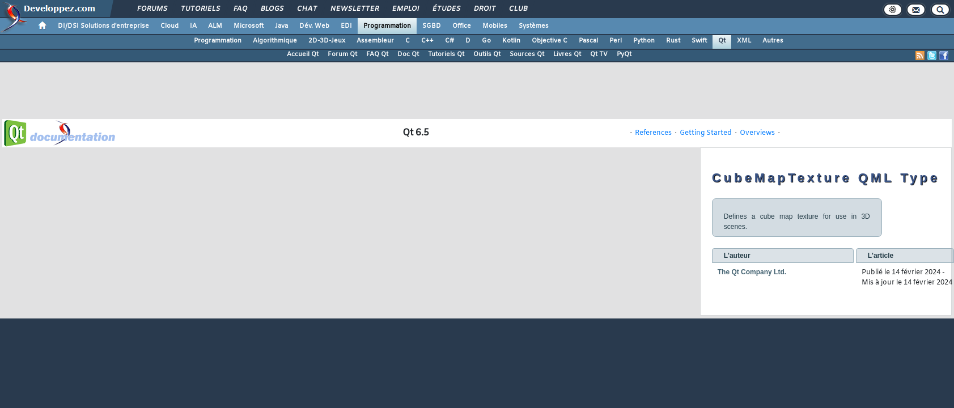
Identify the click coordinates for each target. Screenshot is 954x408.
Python (644, 41)
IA (193, 26)
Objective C (549, 41)
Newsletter (354, 9)
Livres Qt (567, 54)
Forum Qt (342, 54)
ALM (215, 26)
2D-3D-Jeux (326, 41)
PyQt (624, 54)
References (653, 133)
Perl (615, 41)
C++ (427, 41)
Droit (484, 9)
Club (517, 9)
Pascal (588, 41)
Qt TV (599, 54)
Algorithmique (275, 41)
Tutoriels (200, 9)
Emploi (405, 9)
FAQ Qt (377, 54)
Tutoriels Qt (446, 54)
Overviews (757, 133)
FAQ (240, 9)
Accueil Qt (303, 54)
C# (449, 41)
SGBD (431, 26)
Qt (722, 41)
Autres (772, 41)
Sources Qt (527, 54)
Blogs (271, 9)
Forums (151, 9)
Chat (306, 9)
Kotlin (511, 41)
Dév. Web (314, 26)
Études (446, 9)
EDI (346, 26)
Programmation (387, 26)
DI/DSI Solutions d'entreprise (103, 26)
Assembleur (375, 41)
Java (281, 26)
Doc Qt (408, 54)
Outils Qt (487, 54)
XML (744, 41)
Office (461, 26)
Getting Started (706, 133)
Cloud (169, 26)
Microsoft (249, 26)
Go (486, 41)
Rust (673, 41)
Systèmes (534, 26)
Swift (699, 41)
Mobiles (494, 26)
